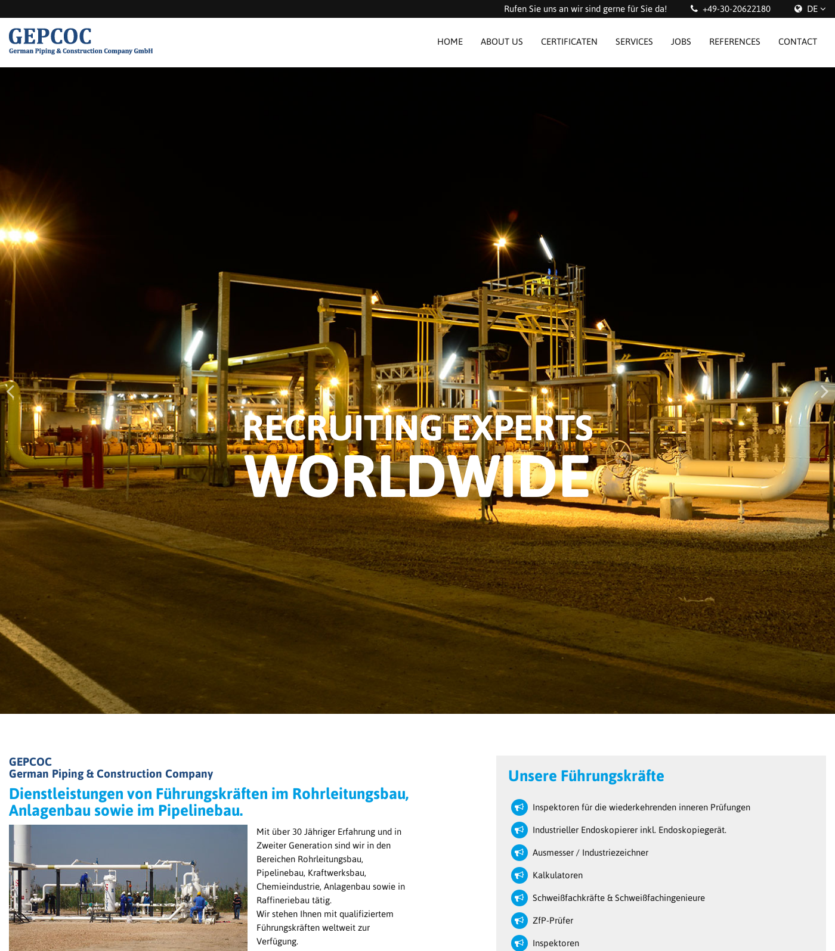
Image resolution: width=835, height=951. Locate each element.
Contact (797, 41)
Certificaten (569, 41)
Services (634, 41)
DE (812, 9)
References (734, 41)
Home (450, 41)
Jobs (681, 41)
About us (502, 41)
